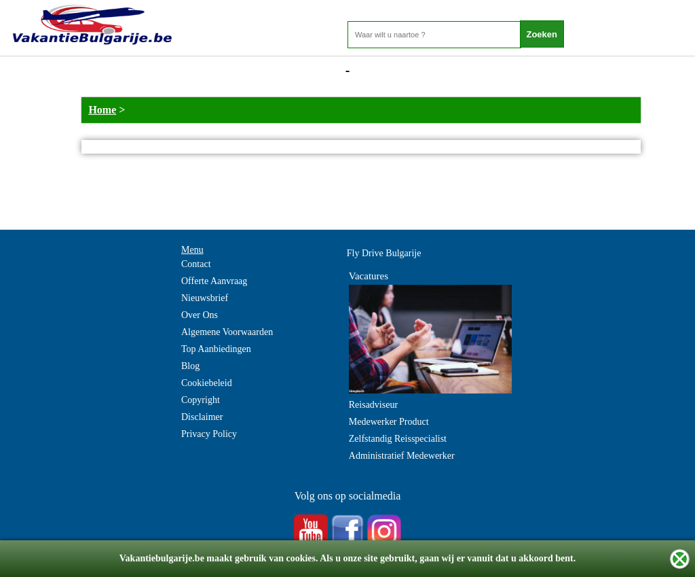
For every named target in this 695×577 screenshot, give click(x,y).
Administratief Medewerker (402, 456)
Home (102, 110)
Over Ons (199, 315)
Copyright (200, 400)
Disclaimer (202, 417)
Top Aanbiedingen (216, 349)
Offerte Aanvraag (214, 281)
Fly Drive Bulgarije (384, 253)
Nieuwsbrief (204, 298)
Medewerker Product (389, 422)
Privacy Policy (209, 434)
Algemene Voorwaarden (227, 332)
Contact (196, 264)
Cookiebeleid (206, 383)
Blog (190, 366)
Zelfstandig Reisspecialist (398, 439)
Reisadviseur (373, 405)
